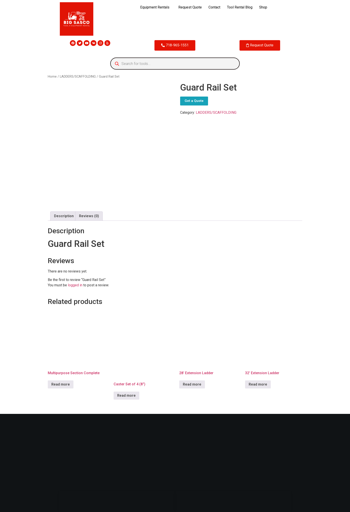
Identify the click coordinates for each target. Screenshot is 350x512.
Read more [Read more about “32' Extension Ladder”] (258, 384)
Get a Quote (194, 101)
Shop (263, 7)
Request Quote (190, 7)
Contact (214, 7)
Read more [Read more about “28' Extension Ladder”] (192, 384)
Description (64, 216)
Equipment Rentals (154, 7)
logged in (75, 285)
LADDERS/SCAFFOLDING (78, 76)
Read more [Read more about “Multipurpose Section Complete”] (60, 384)
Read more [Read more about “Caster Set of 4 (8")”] (126, 395)
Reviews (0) (89, 216)
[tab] (63, 216)
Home (52, 76)
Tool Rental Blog (239, 7)
